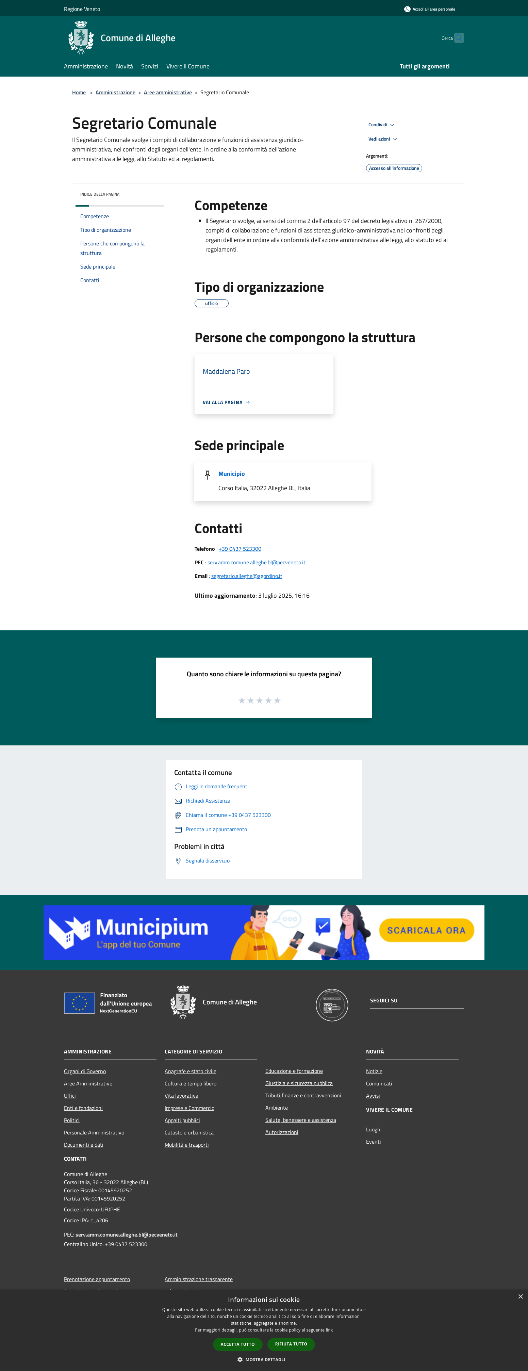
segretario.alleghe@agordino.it (246, 576)
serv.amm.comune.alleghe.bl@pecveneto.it (257, 562)
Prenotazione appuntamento (97, 1279)
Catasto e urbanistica (189, 1132)
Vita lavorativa (181, 1096)
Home (79, 92)
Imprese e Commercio (189, 1108)
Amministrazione (115, 92)
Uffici (70, 1096)
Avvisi (373, 1096)
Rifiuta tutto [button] (291, 1344)
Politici (72, 1120)
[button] (264, 1359)
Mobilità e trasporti (187, 1145)
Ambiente (276, 1107)
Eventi (373, 1142)
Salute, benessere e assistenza (300, 1120)
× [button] (520, 1297)
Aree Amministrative (88, 1083)
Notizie (374, 1071)
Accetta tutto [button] (238, 1344)
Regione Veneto (82, 9)
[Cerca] (456, 38)
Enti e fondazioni (83, 1108)
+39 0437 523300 (240, 549)
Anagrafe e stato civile (190, 1071)
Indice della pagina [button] (99, 194)
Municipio (231, 473)
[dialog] (264, 1330)
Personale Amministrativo (94, 1132)
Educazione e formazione (294, 1071)
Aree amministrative (168, 92)
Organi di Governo (85, 1071)
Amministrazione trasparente (199, 1279)
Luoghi (374, 1129)
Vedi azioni (383, 139)
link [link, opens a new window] (329, 1330)
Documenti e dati (83, 1145)
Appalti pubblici (182, 1120)
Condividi (382, 125)
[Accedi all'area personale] (429, 9)
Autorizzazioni (281, 1132)
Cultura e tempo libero (190, 1083)
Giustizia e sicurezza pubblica (299, 1083)
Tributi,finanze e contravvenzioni (303, 1095)
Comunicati (379, 1083)
